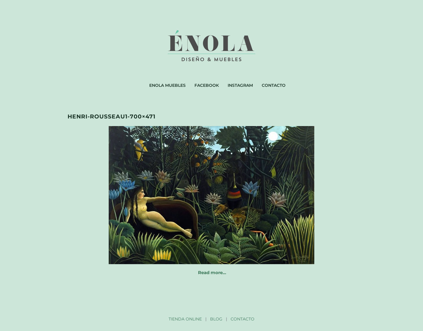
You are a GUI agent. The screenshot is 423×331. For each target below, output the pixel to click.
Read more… (212, 272)
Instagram (240, 85)
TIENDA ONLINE (185, 319)
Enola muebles (167, 85)
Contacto (274, 85)
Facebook (206, 85)
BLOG (216, 319)
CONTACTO (242, 319)
